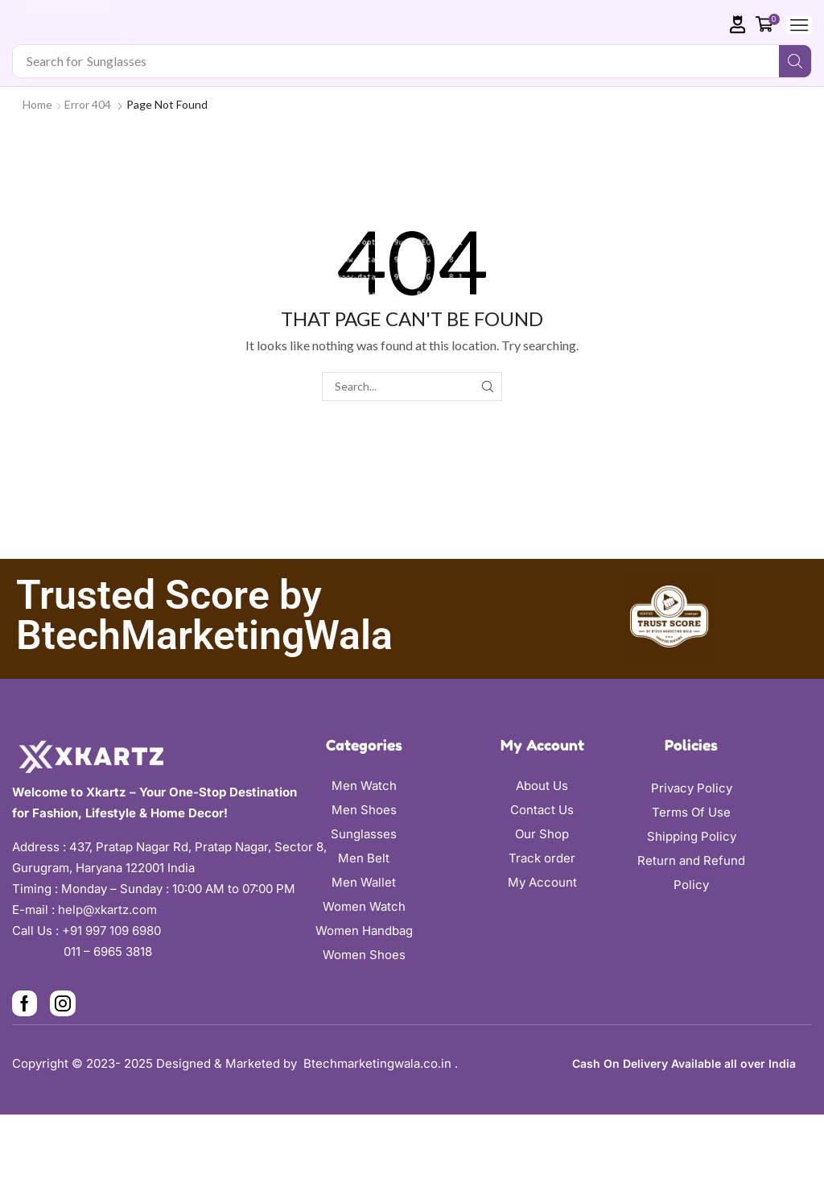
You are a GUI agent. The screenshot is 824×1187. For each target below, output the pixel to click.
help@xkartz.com (107, 909)
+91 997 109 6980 (114, 930)
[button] (738, 24)
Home (37, 104)
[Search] (795, 61)
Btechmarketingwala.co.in (379, 1063)
